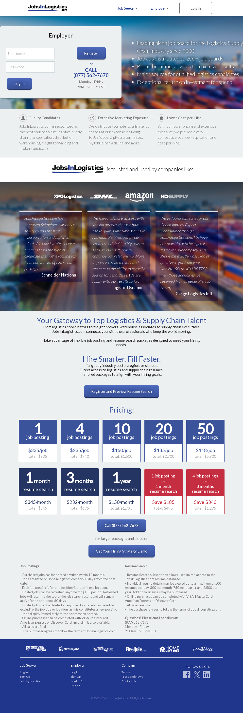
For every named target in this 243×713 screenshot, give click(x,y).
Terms (126, 672)
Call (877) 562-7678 (122, 525)
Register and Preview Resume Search (121, 391)
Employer (160, 8)
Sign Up (25, 676)
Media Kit (77, 681)
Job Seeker (128, 8)
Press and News (132, 676)
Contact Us (129, 681)
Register (91, 53)
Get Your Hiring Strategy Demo (121, 551)
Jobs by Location (30, 681)
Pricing (75, 686)
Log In (196, 8)
